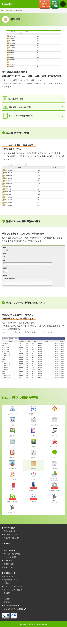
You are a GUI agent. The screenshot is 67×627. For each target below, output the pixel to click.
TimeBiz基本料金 (10, 557)
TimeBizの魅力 (9, 528)
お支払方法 (8, 561)
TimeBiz (7, 4)
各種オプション (9, 567)
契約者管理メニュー (11, 580)
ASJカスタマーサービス (13, 576)
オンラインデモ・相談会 (13, 590)
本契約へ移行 (9, 564)
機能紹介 (9, 10)
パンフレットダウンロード (14, 586)
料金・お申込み (9, 550)
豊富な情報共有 (9, 531)
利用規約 (7, 599)
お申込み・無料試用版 (12, 554)
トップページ (2, 10)
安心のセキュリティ (11, 535)
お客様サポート (9, 573)
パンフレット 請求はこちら (45, 4)
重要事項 (7, 602)
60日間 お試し (55, 4)
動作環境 (7, 593)
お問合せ (7, 583)
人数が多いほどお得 (11, 538)
